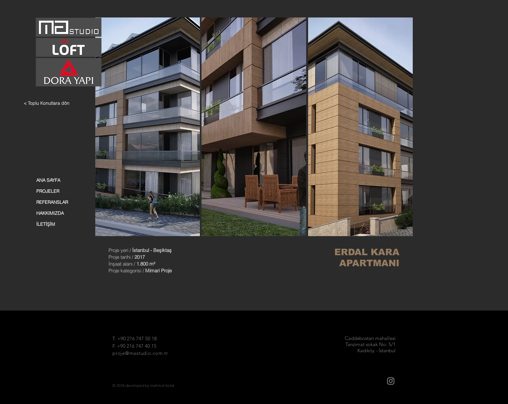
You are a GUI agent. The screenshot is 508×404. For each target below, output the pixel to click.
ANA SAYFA (48, 180)
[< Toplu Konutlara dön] (49, 103)
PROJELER (47, 191)
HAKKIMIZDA (50, 213)
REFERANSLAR (52, 202)
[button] (147, 126)
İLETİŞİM (45, 224)
